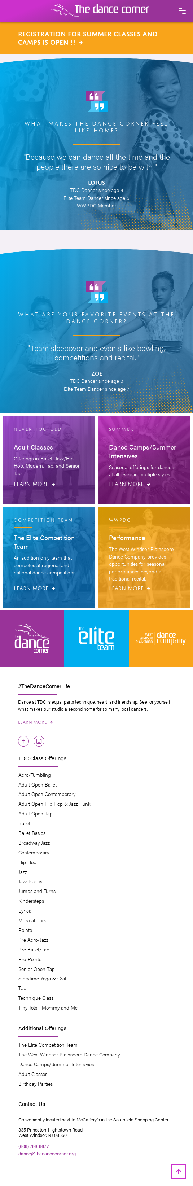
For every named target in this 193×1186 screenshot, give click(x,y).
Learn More (34, 483)
